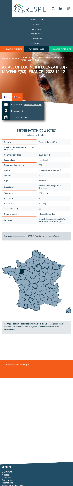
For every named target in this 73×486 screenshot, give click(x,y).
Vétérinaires (37, 43)
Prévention (36, 34)
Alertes (36, 24)
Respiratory (16, 104)
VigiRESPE (7, 472)
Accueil (5, 58)
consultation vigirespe (12, 49)
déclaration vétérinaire (61, 49)
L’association (36, 20)
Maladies (36, 29)
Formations (36, 39)
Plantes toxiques (36, 49)
